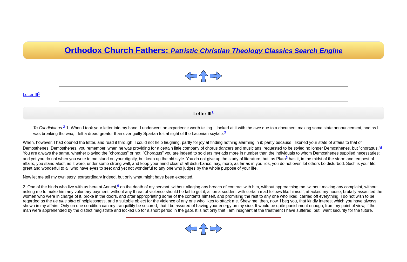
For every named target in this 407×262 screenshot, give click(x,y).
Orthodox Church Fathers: (203, 50)
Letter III (31, 94)
